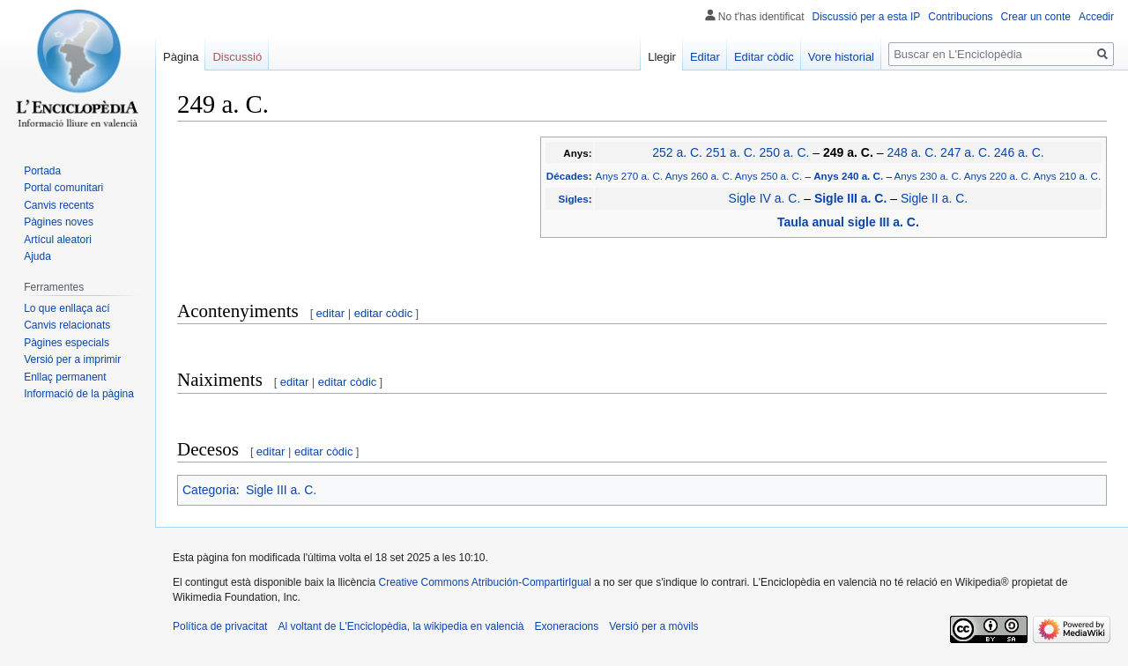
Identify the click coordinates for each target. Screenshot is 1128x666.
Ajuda (37, 256)
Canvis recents (58, 205)
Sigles (573, 198)
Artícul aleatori (58, 239)
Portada (42, 171)
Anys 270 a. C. (629, 175)
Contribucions (960, 17)
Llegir (662, 56)
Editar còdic (764, 56)
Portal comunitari (63, 187)
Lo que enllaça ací (66, 308)
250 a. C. (785, 152)
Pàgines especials (66, 343)
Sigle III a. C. (850, 198)
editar (330, 313)
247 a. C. (965, 152)
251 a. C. (731, 152)
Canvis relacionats (67, 325)
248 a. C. (912, 152)
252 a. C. (677, 152)
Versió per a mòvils (653, 626)
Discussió (237, 56)
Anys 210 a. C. (1067, 175)
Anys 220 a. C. (997, 175)
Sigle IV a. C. (765, 198)
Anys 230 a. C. (927, 175)
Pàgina (180, 56)
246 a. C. (1019, 152)
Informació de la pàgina (79, 394)
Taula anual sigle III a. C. (848, 222)
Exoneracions (567, 626)
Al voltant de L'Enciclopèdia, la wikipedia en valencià (400, 626)
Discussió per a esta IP (867, 17)
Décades (567, 175)
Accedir (1096, 17)
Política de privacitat (220, 626)
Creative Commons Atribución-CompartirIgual (484, 582)
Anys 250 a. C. (768, 175)
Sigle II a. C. (934, 198)
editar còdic (383, 313)
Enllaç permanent (65, 377)
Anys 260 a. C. (698, 175)
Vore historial (841, 56)
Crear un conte (1036, 17)
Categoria (209, 490)
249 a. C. (848, 152)
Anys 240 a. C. (848, 175)
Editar (705, 56)
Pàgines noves (58, 222)
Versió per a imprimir (72, 359)
